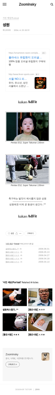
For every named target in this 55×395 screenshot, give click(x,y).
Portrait (16, 244)
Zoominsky (27, 4)
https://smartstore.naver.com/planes (24, 53)
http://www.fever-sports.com (21, 74)
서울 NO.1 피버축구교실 (18, 79)
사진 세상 (9, 244)
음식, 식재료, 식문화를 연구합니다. (19, 358)
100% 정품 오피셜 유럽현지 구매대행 (27, 63)
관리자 (37, 390)
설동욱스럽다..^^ (12, 249)
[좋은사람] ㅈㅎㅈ (12, 255)
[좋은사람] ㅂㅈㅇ (12, 262)
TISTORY (28, 390)
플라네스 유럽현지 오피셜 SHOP (24, 57)
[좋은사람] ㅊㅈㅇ (12, 252)
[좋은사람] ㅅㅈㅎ (12, 259)
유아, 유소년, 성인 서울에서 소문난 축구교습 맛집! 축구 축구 (19, 85)
